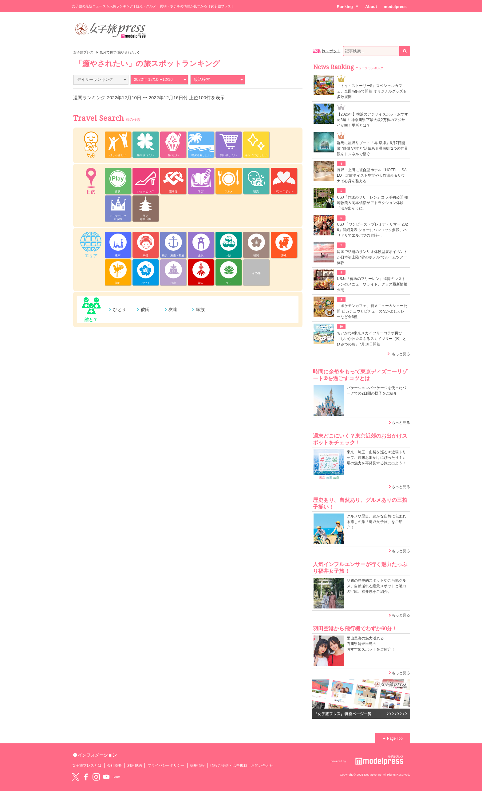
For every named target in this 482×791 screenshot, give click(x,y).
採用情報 (197, 765)
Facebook (85, 777)
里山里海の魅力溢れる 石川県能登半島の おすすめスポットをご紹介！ (371, 643)
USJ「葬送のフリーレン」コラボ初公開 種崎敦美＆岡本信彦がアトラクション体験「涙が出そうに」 (372, 203)
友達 (172, 309)
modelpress (395, 6)
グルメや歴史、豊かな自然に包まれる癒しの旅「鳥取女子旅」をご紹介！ (376, 521)
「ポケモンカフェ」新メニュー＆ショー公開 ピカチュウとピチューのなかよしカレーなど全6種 (372, 311)
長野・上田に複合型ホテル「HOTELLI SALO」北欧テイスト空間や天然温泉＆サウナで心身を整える (372, 175)
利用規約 (134, 765)
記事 (317, 51)
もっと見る (401, 354)
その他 (256, 273)
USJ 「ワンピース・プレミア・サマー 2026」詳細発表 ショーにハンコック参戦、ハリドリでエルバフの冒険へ (372, 230)
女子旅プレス (83, 52)
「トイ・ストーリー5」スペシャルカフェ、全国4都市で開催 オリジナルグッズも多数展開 (372, 91)
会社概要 (114, 765)
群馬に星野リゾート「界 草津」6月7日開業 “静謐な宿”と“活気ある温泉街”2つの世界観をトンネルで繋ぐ (372, 148)
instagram (96, 777)
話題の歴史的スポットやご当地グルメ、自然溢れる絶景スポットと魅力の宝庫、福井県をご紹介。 (376, 586)
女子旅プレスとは (86, 765)
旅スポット (331, 51)
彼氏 (145, 309)
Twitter (75, 777)
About (371, 6)
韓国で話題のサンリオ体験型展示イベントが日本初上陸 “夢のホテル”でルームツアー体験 (372, 257)
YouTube (106, 777)
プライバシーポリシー (166, 765)
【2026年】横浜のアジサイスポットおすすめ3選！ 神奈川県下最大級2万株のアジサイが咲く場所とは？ (372, 120)
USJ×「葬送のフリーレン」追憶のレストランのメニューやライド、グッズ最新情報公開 (372, 284)
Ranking (347, 6)
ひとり (119, 309)
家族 (200, 309)
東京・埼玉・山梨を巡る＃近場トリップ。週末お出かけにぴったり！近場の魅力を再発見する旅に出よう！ (376, 457)
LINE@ (116, 777)
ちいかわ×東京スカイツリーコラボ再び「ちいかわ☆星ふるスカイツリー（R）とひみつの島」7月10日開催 (371, 338)
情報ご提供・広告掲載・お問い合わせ (241, 765)
